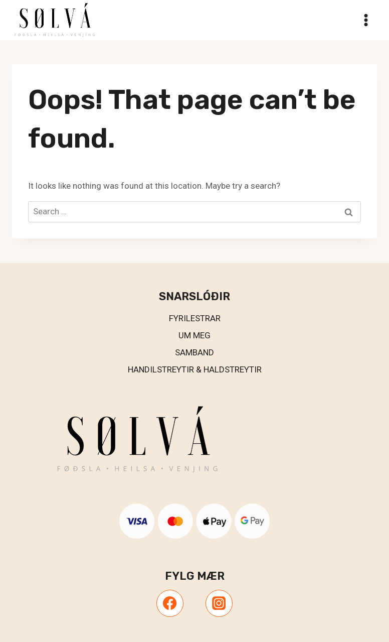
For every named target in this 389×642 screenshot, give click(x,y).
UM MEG (194, 335)
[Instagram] (219, 603)
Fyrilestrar (195, 318)
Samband (194, 352)
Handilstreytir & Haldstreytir (195, 369)
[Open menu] (365, 20)
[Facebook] (169, 603)
